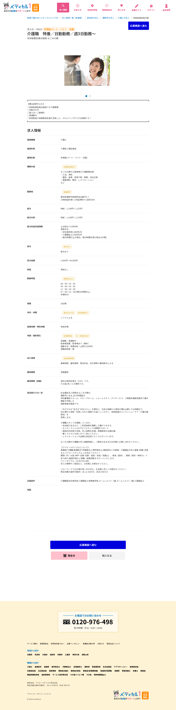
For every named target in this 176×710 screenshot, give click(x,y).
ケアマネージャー (120, 667)
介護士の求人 (123, 17)
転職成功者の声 (89, 643)
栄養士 (135, 671)
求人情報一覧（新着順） (72, 17)
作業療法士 (66, 667)
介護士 (29, 667)
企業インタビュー (74, 643)
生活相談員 (42, 671)
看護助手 (38, 667)
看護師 (46, 667)
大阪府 (44, 654)
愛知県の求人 (93, 17)
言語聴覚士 (77, 667)
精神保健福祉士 (100, 674)
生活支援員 (107, 667)
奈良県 (37, 654)
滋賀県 (52, 654)
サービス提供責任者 (60, 674)
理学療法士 (56, 667)
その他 (88, 674)
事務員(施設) (63, 671)
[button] (86, 96)
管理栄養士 (126, 671)
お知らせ (100, 643)
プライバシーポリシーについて (39, 694)
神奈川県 (75, 654)
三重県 (67, 654)
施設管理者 (46, 674)
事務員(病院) (76, 671)
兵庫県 (29, 654)
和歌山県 (85, 654)
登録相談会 (44, 643)
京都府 (59, 654)
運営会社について (113, 643)
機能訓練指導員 (33, 674)
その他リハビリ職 (77, 674)
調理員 (143, 671)
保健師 (116, 671)
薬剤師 (87, 667)
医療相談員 (134, 667)
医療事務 (52, 671)
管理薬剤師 (96, 667)
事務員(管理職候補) (90, 671)
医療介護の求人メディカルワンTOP (42, 17)
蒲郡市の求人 (108, 17)
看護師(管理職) (106, 671)
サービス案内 (32, 643)
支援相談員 (31, 671)
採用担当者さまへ (57, 643)
